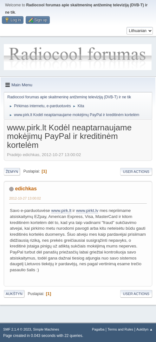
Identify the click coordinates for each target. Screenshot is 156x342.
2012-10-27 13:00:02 (25, 198)
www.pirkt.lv (87, 210)
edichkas (25, 188)
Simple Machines (46, 329)
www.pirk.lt (61, 210)
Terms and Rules (120, 329)
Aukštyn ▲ (144, 329)
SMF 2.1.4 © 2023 (17, 329)
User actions (136, 172)
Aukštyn (14, 294)
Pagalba (98, 329)
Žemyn (12, 172)
